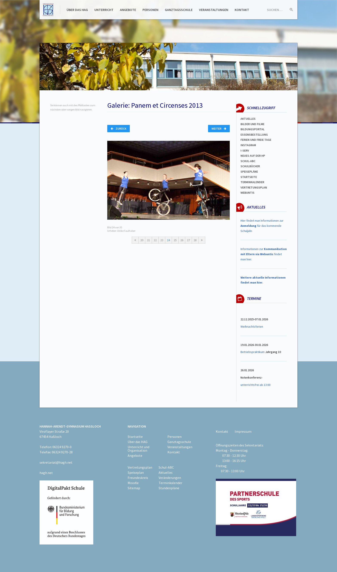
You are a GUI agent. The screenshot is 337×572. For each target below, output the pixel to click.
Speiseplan (136, 472)
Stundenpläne (169, 488)
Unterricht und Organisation (138, 448)
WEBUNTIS (247, 193)
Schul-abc (247, 161)
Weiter (218, 128)
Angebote (128, 10)
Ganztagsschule (179, 10)
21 (148, 240)
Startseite (248, 177)
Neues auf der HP (252, 156)
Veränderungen (170, 477)
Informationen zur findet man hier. (263, 254)
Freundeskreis (138, 477)
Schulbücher (250, 166)
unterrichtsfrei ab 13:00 (255, 385)
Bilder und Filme (252, 124)
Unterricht (103, 10)
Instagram (248, 145)
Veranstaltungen (213, 10)
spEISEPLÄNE (249, 171)
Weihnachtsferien (251, 326)
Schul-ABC (166, 467)
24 (168, 240)
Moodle (133, 483)
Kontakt (242, 10)
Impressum (243, 431)
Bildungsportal (252, 129)
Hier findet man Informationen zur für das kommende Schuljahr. (261, 226)
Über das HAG (77, 10)
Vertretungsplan (253, 187)
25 (175, 240)
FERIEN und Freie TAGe (255, 140)
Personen (150, 10)
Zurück (118, 128)
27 (188, 240)
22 (155, 240)
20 (141, 240)
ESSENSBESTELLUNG (254, 134)
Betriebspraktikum (252, 352)
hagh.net (46, 473)
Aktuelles (248, 119)
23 (161, 240)
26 (181, 240)
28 (195, 240)
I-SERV (244, 150)
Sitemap (134, 488)
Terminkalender (252, 182)
